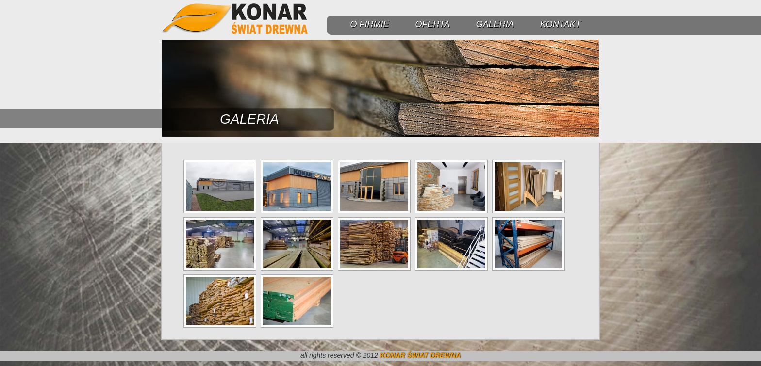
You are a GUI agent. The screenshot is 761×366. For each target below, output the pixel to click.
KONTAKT (560, 24)
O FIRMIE (369, 24)
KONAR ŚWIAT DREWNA (420, 355)
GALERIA (495, 24)
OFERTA (432, 24)
